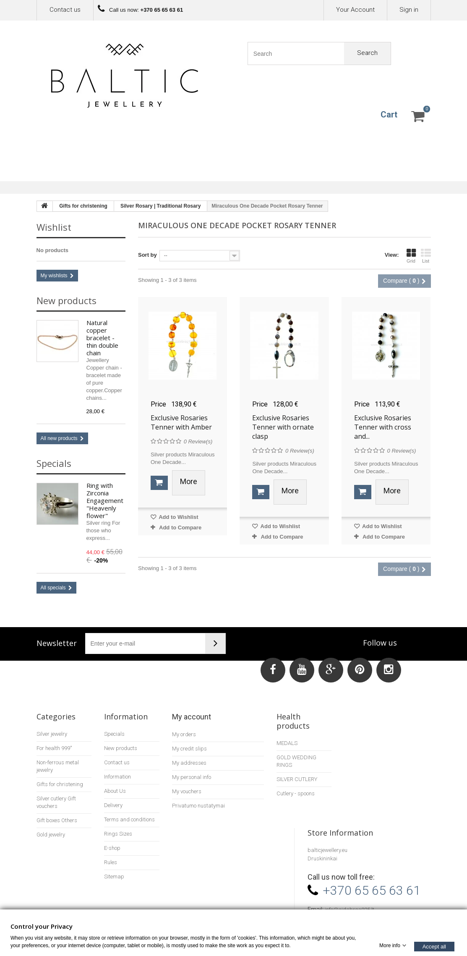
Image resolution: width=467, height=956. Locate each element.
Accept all (434, 946)
